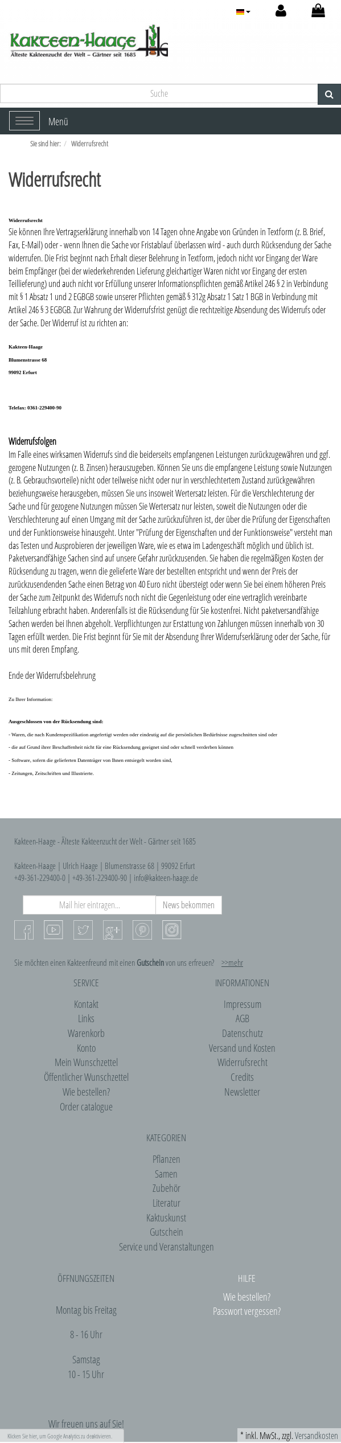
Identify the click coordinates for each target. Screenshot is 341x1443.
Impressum (242, 1004)
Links (86, 1018)
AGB (242, 1018)
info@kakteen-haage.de (166, 877)
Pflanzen (166, 1159)
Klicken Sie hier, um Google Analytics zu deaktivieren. (59, 1436)
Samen (166, 1173)
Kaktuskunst (166, 1217)
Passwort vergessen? (247, 1311)
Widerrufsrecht (242, 1062)
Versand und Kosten (242, 1048)
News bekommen (189, 905)
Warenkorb (86, 1033)
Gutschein (166, 1232)
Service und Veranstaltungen (166, 1246)
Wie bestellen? (86, 1091)
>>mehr (232, 962)
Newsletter (242, 1091)
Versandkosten (316, 1435)
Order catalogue (86, 1106)
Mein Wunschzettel (86, 1062)
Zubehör (166, 1188)
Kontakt (86, 1004)
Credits (242, 1077)
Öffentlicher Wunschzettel (86, 1077)
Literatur (166, 1203)
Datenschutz (242, 1033)
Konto (86, 1048)
